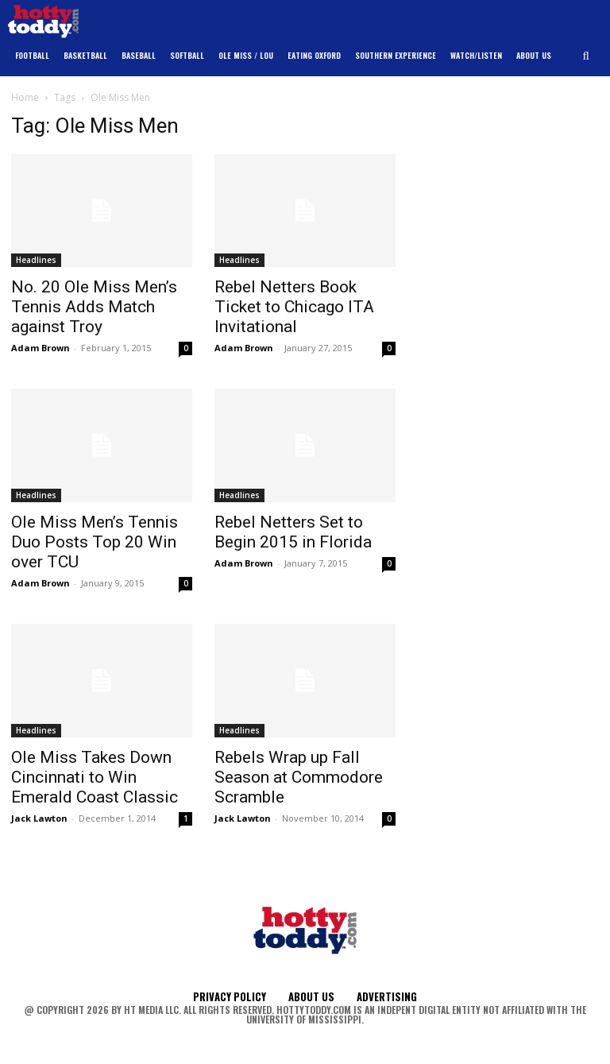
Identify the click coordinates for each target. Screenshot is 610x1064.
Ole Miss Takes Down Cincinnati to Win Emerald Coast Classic (94, 777)
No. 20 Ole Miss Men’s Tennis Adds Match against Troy (94, 306)
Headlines (36, 259)
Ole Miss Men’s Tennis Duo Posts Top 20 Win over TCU (94, 542)
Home (25, 97)
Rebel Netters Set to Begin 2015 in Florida (293, 532)
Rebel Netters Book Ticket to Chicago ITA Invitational (294, 306)
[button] (586, 56)
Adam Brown (40, 348)
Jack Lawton (39, 818)
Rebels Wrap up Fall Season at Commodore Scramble (298, 777)
